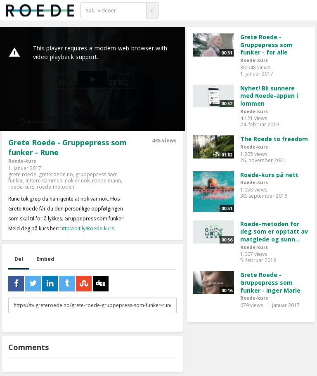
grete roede (22, 174)
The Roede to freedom (274, 139)
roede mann (106, 180)
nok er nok (77, 180)
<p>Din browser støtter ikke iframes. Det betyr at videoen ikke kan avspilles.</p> (92, 79)
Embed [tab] (45, 258)
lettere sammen (44, 180)
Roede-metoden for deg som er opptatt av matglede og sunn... (274, 231)
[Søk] (152, 10)
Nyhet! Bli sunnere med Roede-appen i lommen (269, 95)
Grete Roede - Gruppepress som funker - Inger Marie (270, 282)
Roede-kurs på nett (269, 175)
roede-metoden (55, 186)
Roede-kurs (22, 161)
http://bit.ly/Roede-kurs (87, 228)
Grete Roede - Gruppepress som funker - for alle (266, 44)
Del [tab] (18, 258)
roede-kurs (21, 186)
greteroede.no (56, 174)
